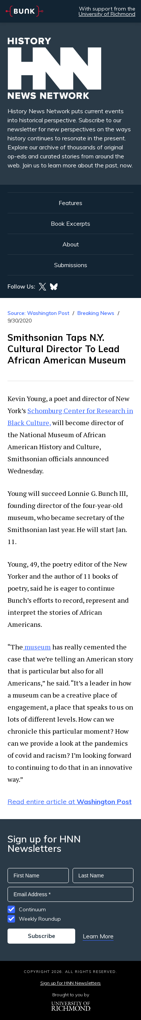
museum (37, 646)
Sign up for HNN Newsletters (70, 983)
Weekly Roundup (40, 918)
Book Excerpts (70, 223)
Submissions (70, 265)
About (70, 244)
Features (70, 203)
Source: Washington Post (38, 313)
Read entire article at (70, 801)
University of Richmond (107, 14)
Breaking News (95, 313)
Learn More (98, 936)
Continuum (32, 909)
